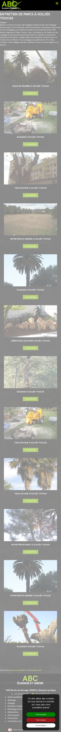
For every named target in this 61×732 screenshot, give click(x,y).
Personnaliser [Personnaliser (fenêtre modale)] (41, 725)
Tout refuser (41, 720)
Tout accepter (41, 714)
